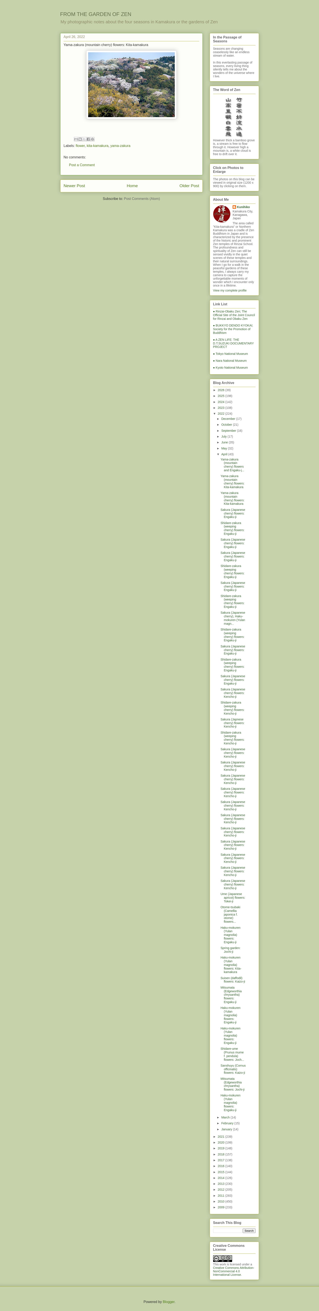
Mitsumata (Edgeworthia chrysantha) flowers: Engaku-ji (231, 995)
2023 (221, 407)
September (229, 430)
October (227, 424)
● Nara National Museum (230, 360)
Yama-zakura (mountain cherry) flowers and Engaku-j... (232, 465)
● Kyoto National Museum (230, 367)
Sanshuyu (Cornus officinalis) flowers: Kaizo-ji (233, 1069)
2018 (221, 1154)
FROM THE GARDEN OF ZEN (95, 14)
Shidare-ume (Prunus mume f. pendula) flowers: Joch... (232, 1054)
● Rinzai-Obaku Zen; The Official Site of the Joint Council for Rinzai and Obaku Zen (234, 315)
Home (132, 185)
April (224, 454)
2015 (221, 1172)
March (226, 1117)
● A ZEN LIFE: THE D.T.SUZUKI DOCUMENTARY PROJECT (233, 343)
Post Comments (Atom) (142, 199)
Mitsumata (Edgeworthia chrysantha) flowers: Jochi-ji (232, 1084)
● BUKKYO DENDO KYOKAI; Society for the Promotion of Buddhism (233, 329)
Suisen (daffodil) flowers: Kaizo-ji (232, 979)
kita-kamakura (97, 146)
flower (80, 146)
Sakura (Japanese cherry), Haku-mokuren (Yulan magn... (232, 618)
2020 (221, 1142)
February (227, 1123)
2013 (221, 1183)
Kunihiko (243, 207)
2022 (221, 413)
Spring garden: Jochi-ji (230, 949)
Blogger (169, 1302)
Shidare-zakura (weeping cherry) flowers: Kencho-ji (232, 708)
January (227, 1129)
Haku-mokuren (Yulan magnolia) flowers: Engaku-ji (230, 935)
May (224, 448)
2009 (221, 1207)
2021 (221, 1136)
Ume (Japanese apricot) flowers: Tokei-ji (232, 897)
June (225, 442)
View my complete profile (230, 290)
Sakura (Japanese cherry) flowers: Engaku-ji (232, 513)
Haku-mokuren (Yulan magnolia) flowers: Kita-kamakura (230, 965)
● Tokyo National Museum (230, 353)
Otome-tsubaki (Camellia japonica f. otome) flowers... (230, 914)
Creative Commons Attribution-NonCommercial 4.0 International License (233, 1271)
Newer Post (74, 185)
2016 (221, 1166)
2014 (221, 1178)
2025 (221, 396)
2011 (221, 1195)
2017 (221, 1160)
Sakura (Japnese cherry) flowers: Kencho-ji (232, 723)
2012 (221, 1189)
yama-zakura (120, 146)
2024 (221, 402)
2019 (221, 1148)
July (224, 436)
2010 (221, 1201)
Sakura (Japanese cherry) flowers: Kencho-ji (232, 693)
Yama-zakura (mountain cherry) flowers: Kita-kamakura (232, 481)
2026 (221, 390)
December (228, 419)
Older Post (189, 185)
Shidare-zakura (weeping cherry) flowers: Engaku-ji (232, 528)
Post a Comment (82, 165)
